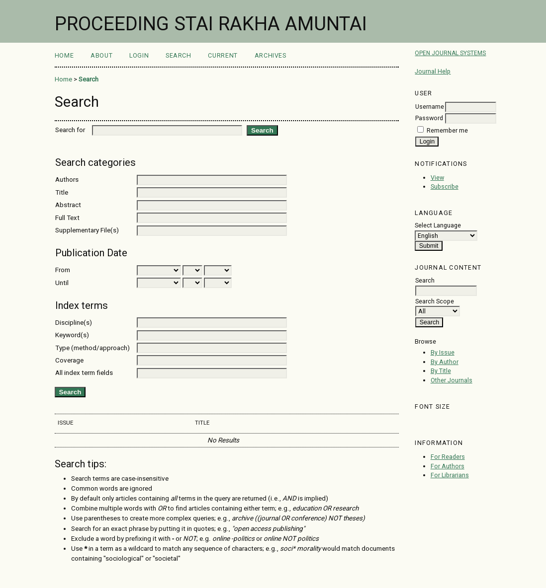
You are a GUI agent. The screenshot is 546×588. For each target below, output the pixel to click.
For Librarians (450, 475)
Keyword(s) (72, 335)
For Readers (448, 456)
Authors (67, 179)
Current (222, 55)
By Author (444, 362)
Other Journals (451, 380)
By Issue (443, 352)
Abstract (68, 205)
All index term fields (84, 372)
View (437, 177)
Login (139, 55)
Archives (270, 55)
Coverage (69, 360)
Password (429, 118)
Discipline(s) (73, 322)
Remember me (447, 130)
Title (61, 192)
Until (62, 283)
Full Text (67, 217)
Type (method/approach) (92, 348)
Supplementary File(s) (87, 230)
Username (429, 106)
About (101, 55)
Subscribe (444, 186)
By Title (441, 370)
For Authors (447, 466)
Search (178, 55)
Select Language (438, 225)
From (62, 270)
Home (64, 55)
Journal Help (433, 71)
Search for (70, 130)
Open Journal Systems (450, 53)
